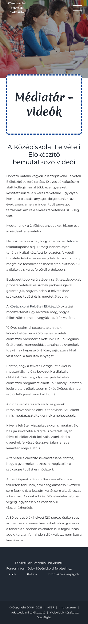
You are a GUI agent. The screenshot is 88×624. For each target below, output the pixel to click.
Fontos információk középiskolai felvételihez (39, 568)
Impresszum (67, 607)
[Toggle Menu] (77, 8)
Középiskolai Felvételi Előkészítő (34, 306)
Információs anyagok (63, 574)
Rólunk (32, 574)
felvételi (73, 241)
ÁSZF (50, 607)
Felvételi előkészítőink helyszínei (39, 563)
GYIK (12, 574)
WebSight (44, 617)
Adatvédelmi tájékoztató (28, 612)
